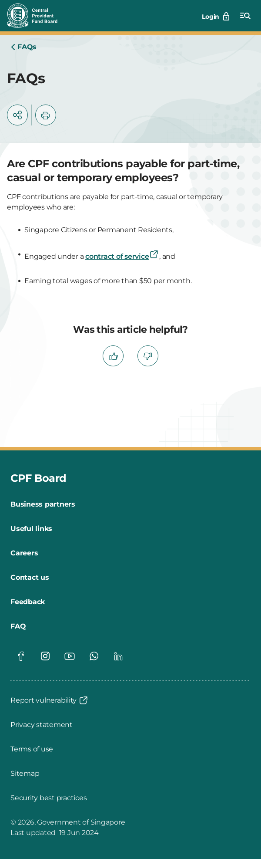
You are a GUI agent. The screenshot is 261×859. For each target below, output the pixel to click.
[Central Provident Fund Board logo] (37, 15)
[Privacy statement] (41, 725)
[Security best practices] (48, 798)
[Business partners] (42, 504)
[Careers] (24, 553)
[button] (17, 115)
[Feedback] (27, 602)
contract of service (122, 256)
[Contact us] (29, 577)
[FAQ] (18, 626)
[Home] (23, 47)
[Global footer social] (20, 656)
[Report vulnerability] (49, 700)
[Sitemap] (24, 773)
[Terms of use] (31, 749)
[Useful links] (31, 529)
